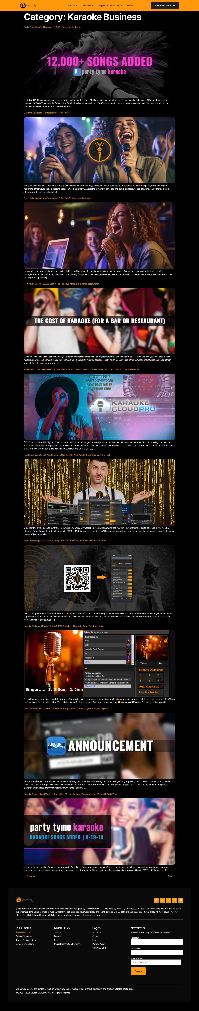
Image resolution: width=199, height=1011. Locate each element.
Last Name (136, 949)
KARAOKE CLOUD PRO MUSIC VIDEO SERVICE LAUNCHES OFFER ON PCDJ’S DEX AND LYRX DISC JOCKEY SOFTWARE (81, 370)
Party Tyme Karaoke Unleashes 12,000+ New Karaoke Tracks (52, 28)
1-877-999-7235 (23, 933)
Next (171, 876)
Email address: (156, 962)
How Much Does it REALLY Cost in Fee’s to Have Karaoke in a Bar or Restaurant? (61, 284)
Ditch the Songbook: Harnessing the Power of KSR (47, 113)
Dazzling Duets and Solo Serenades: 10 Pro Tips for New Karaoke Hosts (57, 199)
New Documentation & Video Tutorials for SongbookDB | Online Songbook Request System (66, 709)
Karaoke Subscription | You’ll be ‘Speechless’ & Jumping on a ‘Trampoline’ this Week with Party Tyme (71, 795)
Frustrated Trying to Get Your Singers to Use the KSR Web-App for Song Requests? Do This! (67, 456)
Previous (29, 876)
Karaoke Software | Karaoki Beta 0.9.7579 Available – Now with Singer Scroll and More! (64, 627)
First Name (136, 939)
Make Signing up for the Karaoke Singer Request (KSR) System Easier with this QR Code (65, 541)
